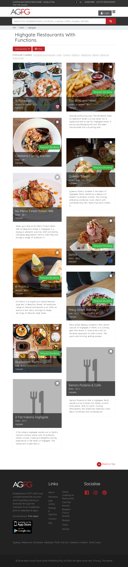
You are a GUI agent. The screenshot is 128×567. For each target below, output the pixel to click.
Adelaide (48, 542)
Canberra (74, 542)
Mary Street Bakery (82, 309)
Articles (65, 529)
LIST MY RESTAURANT (105, 2)
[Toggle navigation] (113, 11)
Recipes (66, 520)
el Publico (22, 286)
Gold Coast (95, 542)
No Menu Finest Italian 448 (34, 211)
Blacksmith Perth (27, 362)
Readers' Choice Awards (66, 512)
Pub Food (18, 58)
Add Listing (51, 502)
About (51, 492)
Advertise (53, 497)
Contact (52, 519)
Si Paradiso (23, 100)
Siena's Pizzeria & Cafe (85, 385)
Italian (66, 55)
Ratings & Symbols (52, 511)
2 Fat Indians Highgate (31, 417)
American (86, 55)
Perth (21, 28)
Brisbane (38, 542)
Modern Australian (44, 55)
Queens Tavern (79, 176)
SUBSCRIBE (89, 2)
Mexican (104, 55)
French (75, 55)
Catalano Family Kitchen (33, 156)
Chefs (65, 524)
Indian (95, 55)
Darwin (64, 542)
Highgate (32, 28)
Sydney (16, 542)
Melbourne (27, 542)
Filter (38, 49)
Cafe (59, 55)
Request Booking (103, 92)
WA (14, 28)
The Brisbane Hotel (82, 100)
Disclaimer (107, 560)
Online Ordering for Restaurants (68, 495)
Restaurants (21, 49)
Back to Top (106, 464)
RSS (50, 523)
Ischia (73, 254)
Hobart (84, 542)
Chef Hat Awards (20, 5)
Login (105, 13)
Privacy (97, 560)
